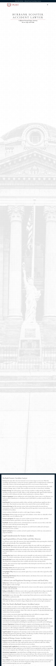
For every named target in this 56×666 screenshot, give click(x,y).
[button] (47, 4)
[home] (13, 5)
